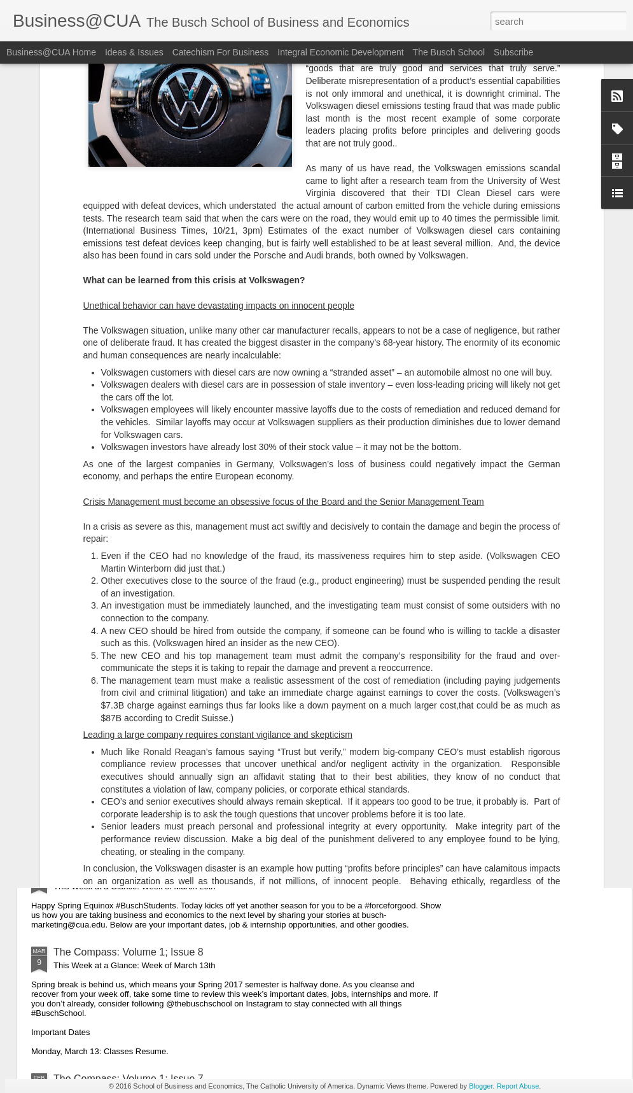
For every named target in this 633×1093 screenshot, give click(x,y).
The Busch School (449, 52)
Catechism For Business (220, 52)
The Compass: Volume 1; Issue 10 (131, 728)
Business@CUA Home (51, 52)
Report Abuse (518, 1086)
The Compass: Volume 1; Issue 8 (128, 952)
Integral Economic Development (340, 52)
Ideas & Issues (134, 52)
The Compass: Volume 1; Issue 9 (128, 873)
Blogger (480, 1086)
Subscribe (513, 52)
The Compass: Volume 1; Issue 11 (131, 611)
